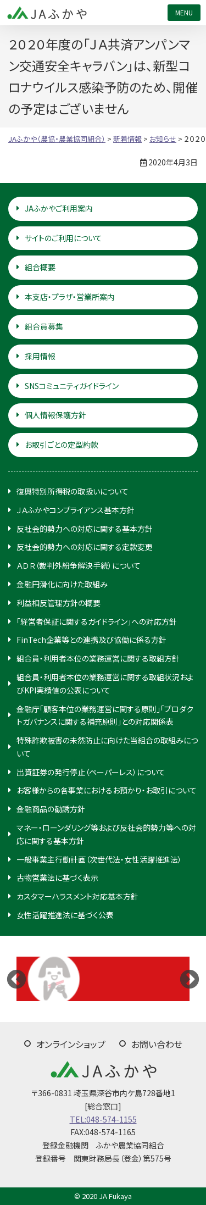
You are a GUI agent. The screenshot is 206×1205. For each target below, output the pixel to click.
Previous (16, 978)
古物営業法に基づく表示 (57, 877)
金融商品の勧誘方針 (50, 808)
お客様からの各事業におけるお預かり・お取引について (106, 790)
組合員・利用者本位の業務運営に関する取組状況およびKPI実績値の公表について (104, 683)
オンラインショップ (70, 1044)
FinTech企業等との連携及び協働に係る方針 (91, 639)
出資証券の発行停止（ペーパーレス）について (90, 772)
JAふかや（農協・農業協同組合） (46, 12)
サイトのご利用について (63, 237)
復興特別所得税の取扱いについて (72, 491)
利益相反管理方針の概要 (58, 602)
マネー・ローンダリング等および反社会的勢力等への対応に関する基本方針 (106, 834)
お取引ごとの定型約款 (61, 444)
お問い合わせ (156, 1044)
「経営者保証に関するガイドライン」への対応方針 (96, 621)
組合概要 (40, 267)
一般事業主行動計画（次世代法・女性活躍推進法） (99, 859)
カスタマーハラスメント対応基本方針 (77, 896)
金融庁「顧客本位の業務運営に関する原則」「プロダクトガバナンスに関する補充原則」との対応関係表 (104, 715)
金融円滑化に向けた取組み (62, 584)
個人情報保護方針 (55, 414)
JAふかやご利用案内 (59, 208)
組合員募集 (44, 326)
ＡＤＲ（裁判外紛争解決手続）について (78, 565)
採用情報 (40, 356)
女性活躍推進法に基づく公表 (65, 914)
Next (190, 978)
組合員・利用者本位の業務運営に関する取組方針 (98, 658)
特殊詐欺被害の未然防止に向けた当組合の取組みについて (107, 747)
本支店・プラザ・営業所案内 (70, 296)
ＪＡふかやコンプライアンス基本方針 (75, 509)
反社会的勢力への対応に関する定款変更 (84, 546)
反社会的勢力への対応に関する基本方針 (84, 528)
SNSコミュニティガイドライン (72, 385)
